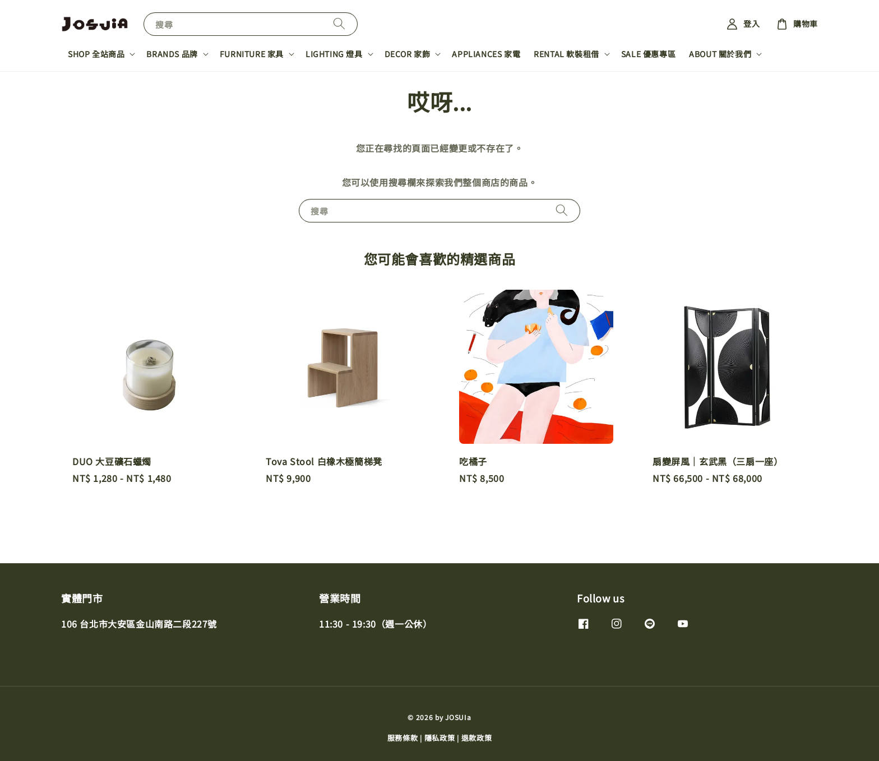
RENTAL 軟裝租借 (566, 54)
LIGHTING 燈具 (334, 54)
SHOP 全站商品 (96, 54)
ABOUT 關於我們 (720, 54)
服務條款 (402, 737)
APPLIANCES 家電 (486, 53)
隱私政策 (439, 737)
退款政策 (476, 737)
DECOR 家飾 (408, 54)
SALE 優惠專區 (648, 53)
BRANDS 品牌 (171, 54)
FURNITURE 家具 (252, 54)
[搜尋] (339, 24)
